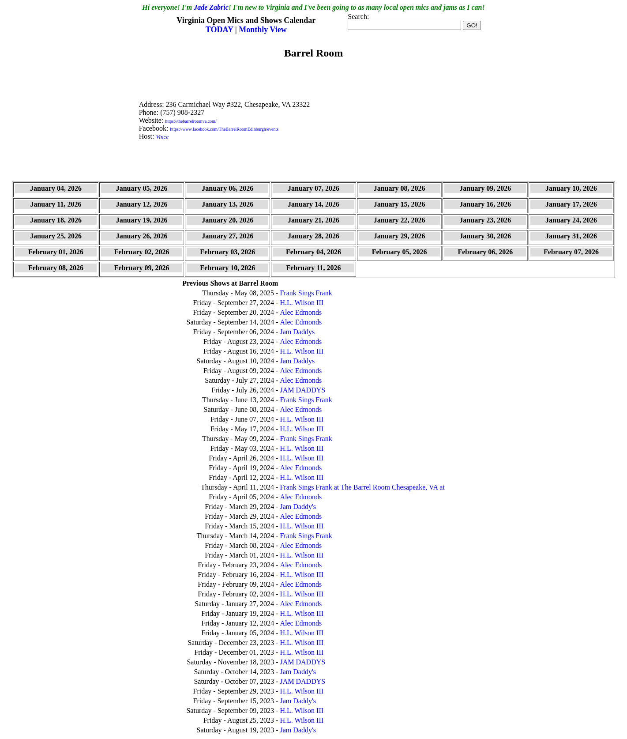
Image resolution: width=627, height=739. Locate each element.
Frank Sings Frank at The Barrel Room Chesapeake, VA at (362, 487)
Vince (162, 136)
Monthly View (263, 29)
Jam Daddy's (298, 506)
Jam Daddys (297, 332)
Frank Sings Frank (306, 293)
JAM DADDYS (302, 390)
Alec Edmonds (301, 312)
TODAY (220, 29)
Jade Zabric (211, 7)
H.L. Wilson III (301, 302)
